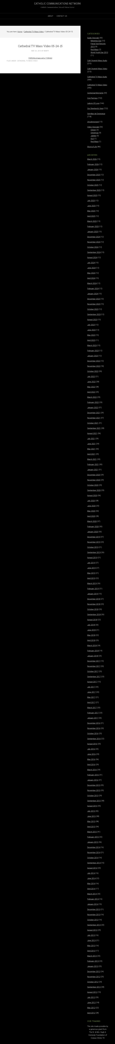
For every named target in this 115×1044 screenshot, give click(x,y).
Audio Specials (93, 38)
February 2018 (93, 651)
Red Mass (94, 49)
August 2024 (92, 257)
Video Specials (93, 127)
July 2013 (91, 935)
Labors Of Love (93, 103)
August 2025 (92, 195)
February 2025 (93, 226)
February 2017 (93, 713)
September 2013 (94, 925)
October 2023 (92, 309)
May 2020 (91, 511)
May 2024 (91, 273)
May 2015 (91, 821)
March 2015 (92, 832)
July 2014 (91, 873)
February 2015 (93, 837)
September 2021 (94, 428)
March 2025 (92, 221)
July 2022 (91, 376)
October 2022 (92, 371)
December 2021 (93, 413)
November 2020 (93, 480)
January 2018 (92, 656)
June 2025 (91, 206)
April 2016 (91, 764)
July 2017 (91, 687)
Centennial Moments (95, 93)
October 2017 (92, 671)
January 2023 (92, 356)
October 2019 (92, 547)
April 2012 (91, 1013)
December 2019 (93, 537)
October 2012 (92, 982)
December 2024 (93, 237)
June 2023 (91, 330)
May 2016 (91, 759)
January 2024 (92, 294)
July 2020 (91, 501)
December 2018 (93, 599)
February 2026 (93, 164)
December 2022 (93, 361)
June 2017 (91, 692)
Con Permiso (92, 98)
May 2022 (91, 387)
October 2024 (92, 247)
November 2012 (93, 977)
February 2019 (93, 589)
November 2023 (93, 304)
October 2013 (92, 920)
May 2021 (91, 449)
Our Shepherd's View (95, 108)
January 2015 (92, 842)
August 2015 (92, 806)
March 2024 (92, 283)
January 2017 (92, 718)
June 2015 (91, 816)
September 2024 (94, 252)
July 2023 (91, 325)
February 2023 (93, 351)
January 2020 (92, 532)
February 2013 (93, 961)
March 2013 (92, 956)
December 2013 (93, 909)
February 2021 (93, 464)
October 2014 (92, 858)
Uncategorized (93, 122)
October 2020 (92, 485)
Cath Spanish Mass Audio (97, 60)
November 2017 (93, 666)
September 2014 (94, 863)
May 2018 (91, 635)
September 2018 (94, 614)
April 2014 (91, 889)
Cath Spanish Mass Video (97, 69)
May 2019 (91, 573)
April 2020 (91, 516)
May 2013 (91, 946)
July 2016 (91, 749)
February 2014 (93, 899)
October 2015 (92, 796)
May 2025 (91, 211)
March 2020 (92, 521)
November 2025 (93, 180)
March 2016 (92, 770)
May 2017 (91, 697)
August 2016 (92, 744)
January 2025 (92, 232)
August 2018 (92, 620)
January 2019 (92, 594)
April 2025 (91, 216)
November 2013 (93, 915)
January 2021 (92, 470)
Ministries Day (96, 41)
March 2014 (92, 894)
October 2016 (92, 733)
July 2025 (91, 201)
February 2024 (93, 288)
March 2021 (92, 459)
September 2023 (94, 314)
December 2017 (93, 661)
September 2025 (94, 190)
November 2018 (93, 604)
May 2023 (91, 335)
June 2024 (91, 268)
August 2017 (92, 682)
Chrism (93, 130)
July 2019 (91, 563)
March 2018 (92, 645)
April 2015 (91, 827)
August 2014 (92, 868)
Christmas (94, 133)
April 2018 (91, 640)
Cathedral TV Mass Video (27, 61)
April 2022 (91, 392)
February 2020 (93, 526)
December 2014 (93, 847)
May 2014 (91, 883)
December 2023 (93, 299)
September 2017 (94, 677)
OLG (92, 139)
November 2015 (93, 790)
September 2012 (94, 987)
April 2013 (91, 951)
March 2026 (92, 159)
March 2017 (92, 708)
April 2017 (91, 702)
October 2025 (92, 185)
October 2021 (92, 423)
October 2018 (92, 609)
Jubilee (93, 136)
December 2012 (93, 971)
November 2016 (93, 728)
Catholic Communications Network (57, 3)
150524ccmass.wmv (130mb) (40, 58)
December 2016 (93, 723)
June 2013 (91, 940)
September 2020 (94, 490)
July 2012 (91, 997)
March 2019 (92, 583)
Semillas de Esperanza (96, 114)
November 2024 (93, 242)
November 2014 (93, 852)
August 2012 (92, 992)
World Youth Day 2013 (99, 52)
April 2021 (91, 454)
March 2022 (92, 397)
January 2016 (92, 780)
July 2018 (91, 625)
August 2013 (92, 930)
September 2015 (94, 801)
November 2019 (93, 542)
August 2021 (92, 433)
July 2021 (91, 439)
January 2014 (92, 904)
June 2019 (91, 568)
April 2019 (91, 578)
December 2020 (93, 475)
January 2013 (92, 966)
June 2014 (91, 878)
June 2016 (91, 754)
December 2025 (93, 175)
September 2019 (94, 552)
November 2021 (93, 418)
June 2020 (91, 506)
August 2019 (92, 558)
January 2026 (92, 169)
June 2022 (91, 382)
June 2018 (91, 630)
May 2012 (91, 1008)
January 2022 (92, 407)
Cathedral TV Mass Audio (97, 77)
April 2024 (91, 278)
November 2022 (93, 366)
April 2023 (91, 340)
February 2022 (93, 402)
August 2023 (92, 320)
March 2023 (92, 345)
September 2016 (94, 739)
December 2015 (93, 785)
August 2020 (92, 495)
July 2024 (91, 263)
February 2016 (93, 775)
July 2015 (91, 811)
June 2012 (91, 1002)
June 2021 (91, 444)
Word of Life (92, 147)
